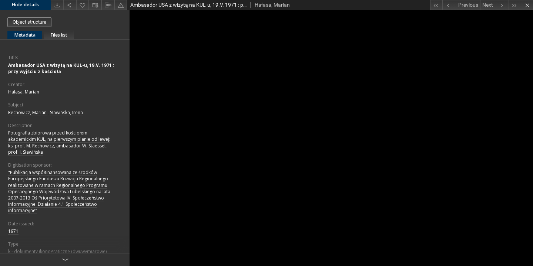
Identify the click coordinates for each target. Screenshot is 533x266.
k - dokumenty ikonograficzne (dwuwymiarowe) (57, 251)
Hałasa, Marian (23, 92)
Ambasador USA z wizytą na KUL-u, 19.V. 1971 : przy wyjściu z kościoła (61, 68)
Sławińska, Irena (66, 112)
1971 (13, 231)
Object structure (29, 22)
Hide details (25, 4)
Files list (58, 35)
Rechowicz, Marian (27, 112)
